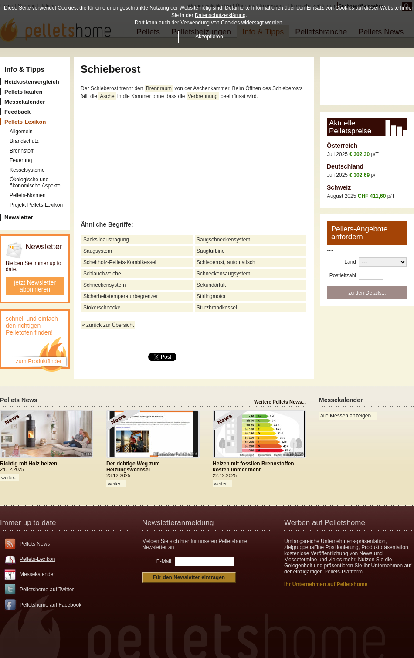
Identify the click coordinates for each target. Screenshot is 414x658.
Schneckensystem (104, 285)
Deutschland (345, 166)
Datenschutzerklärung (220, 15)
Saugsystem (97, 251)
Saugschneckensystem (223, 240)
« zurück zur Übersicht (108, 325)
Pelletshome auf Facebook (50, 605)
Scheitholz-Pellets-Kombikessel (119, 262)
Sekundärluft (211, 285)
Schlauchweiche (102, 274)
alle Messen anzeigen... (347, 416)
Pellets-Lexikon (37, 559)
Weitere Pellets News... (280, 401)
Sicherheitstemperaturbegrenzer (120, 296)
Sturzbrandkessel (217, 308)
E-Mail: (164, 561)
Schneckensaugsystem (223, 274)
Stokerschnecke (101, 308)
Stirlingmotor (211, 296)
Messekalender (37, 574)
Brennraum (159, 88)
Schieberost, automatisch (226, 262)
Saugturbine (211, 251)
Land (350, 262)
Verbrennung (203, 96)
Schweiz (339, 187)
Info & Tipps (24, 69)
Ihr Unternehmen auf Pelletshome (325, 584)
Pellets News (35, 544)
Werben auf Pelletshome (324, 523)
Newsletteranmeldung (178, 523)
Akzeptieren (209, 37)
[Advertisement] (194, 160)
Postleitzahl (342, 275)
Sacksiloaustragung (106, 240)
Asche (107, 96)
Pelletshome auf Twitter (47, 590)
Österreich (342, 145)
